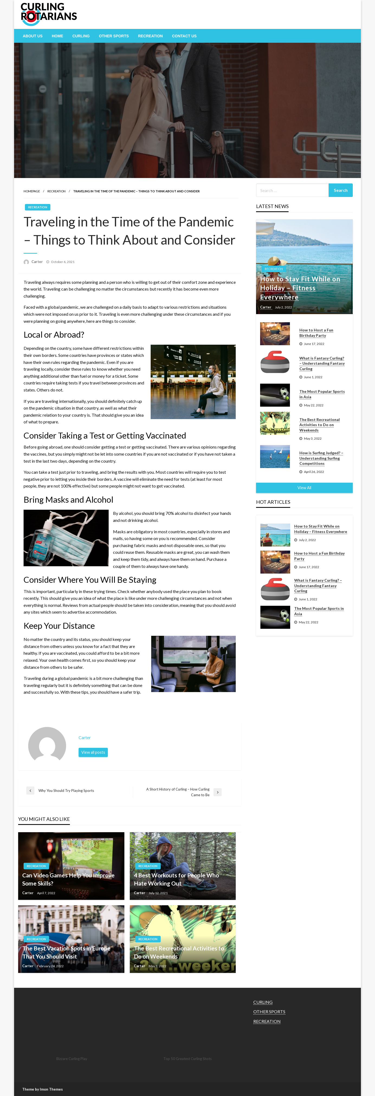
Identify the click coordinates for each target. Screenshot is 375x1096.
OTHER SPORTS (114, 36)
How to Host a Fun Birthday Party (316, 333)
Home (57, 36)
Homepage (32, 191)
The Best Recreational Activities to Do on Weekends (179, 952)
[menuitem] (32, 36)
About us (33, 36)
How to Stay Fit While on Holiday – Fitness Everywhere (300, 288)
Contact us (184, 36)
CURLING (81, 36)
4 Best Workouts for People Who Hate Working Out (176, 879)
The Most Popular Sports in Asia (322, 394)
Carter (37, 261)
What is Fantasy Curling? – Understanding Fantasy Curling (322, 363)
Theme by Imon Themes (42, 1089)
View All (304, 487)
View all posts (93, 752)
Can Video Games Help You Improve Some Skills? (68, 879)
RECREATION (150, 36)
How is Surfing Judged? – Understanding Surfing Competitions (321, 458)
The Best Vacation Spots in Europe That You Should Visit (66, 952)
